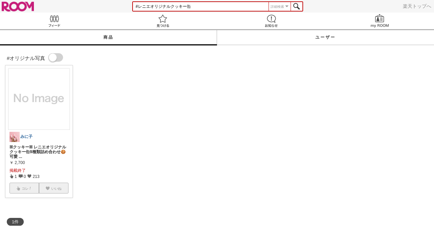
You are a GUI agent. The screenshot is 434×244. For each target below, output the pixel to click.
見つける (162, 21)
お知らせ (271, 21)
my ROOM (380, 21)
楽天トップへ (417, 6)
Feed (54, 21)
